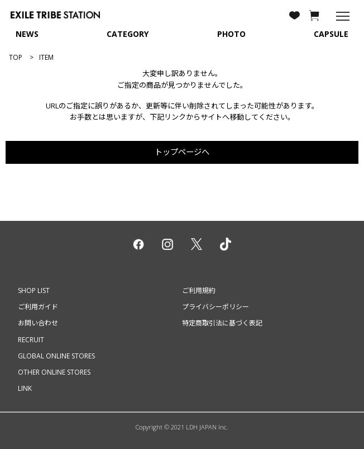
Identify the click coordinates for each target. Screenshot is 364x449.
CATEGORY (128, 34)
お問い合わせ (38, 323)
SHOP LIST (34, 290)
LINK (25, 388)
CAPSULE (331, 34)
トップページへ (182, 151)
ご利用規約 (198, 290)
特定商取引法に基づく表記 (222, 323)
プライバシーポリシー (215, 306)
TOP (15, 57)
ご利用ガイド (38, 306)
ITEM (46, 57)
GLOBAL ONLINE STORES (56, 356)
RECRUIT (31, 339)
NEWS (27, 34)
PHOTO (231, 34)
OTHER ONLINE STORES (54, 372)
